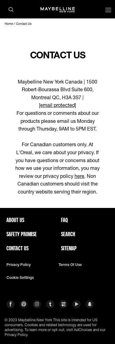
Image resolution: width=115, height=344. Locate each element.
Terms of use (70, 265)
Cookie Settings (20, 278)
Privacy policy (18, 265)
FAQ (64, 220)
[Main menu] (108, 11)
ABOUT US (15, 220)
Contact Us (17, 248)
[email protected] (57, 105)
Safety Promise (21, 234)
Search (68, 234)
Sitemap (69, 248)
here (79, 176)
